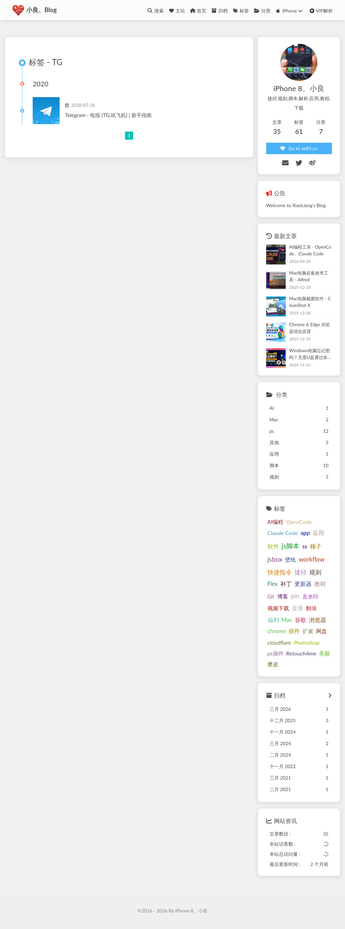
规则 (315, 572)
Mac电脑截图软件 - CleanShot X (310, 302)
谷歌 (300, 619)
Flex (273, 584)
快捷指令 (280, 572)
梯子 (315, 546)
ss (304, 546)
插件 (294, 631)
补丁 (286, 584)
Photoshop (307, 642)
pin (295, 596)
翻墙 (311, 608)
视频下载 (278, 608)
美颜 (324, 653)
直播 (297, 608)
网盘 (321, 631)
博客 (282, 596)
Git (271, 596)
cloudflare (279, 642)
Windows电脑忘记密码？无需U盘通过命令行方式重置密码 (309, 354)
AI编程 (275, 521)
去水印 (310, 596)
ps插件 (276, 653)
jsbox (275, 559)
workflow (311, 559)
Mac (287, 620)
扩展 (308, 631)
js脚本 (291, 546)
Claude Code (283, 533)
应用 (318, 532)
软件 (273, 546)
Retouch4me (301, 653)
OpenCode (299, 521)
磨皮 (273, 664)
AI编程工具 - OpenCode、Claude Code (310, 251)
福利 (273, 620)
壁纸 (290, 560)
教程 (320, 584)
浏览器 (317, 620)
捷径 (300, 572)
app (305, 532)
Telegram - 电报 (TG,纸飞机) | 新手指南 (108, 115)
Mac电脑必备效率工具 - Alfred (308, 276)
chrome (277, 631)
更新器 (303, 584)
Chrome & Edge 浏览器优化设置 (309, 328)
